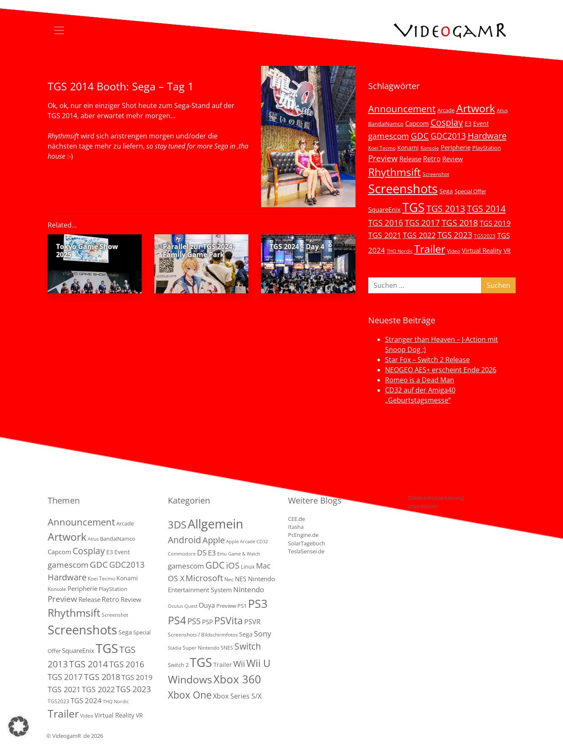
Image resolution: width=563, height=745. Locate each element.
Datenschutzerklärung (436, 497)
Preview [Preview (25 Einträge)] (383, 158)
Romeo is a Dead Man (419, 380)
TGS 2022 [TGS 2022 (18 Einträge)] (419, 235)
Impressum (422, 506)
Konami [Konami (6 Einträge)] (408, 148)
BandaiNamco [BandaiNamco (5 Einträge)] (386, 123)
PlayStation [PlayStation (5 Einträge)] (486, 148)
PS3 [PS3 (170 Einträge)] (257, 603)
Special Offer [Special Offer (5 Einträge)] (470, 191)
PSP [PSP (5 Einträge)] (207, 622)
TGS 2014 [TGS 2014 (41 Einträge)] (486, 208)
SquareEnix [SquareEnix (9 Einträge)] (384, 209)
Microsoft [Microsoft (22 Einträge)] (204, 578)
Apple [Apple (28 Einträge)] (213, 540)
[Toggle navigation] (59, 30)
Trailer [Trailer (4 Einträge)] (222, 665)
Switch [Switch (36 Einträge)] (247, 646)
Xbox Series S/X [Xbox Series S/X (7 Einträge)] (237, 696)
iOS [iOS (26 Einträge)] (233, 565)
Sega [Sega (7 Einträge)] (446, 191)
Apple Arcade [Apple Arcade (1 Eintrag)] (240, 542)
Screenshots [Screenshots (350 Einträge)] (403, 188)
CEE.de (296, 519)
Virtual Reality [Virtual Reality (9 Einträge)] (482, 250)
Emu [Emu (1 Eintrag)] (222, 554)
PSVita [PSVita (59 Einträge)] (228, 620)
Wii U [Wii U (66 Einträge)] (258, 663)
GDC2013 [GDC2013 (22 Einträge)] (448, 135)
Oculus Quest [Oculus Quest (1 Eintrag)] (182, 606)
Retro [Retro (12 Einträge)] (432, 158)
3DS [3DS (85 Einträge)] (177, 524)
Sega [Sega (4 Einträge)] (246, 634)
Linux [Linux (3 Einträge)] (248, 566)
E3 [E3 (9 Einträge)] (212, 553)
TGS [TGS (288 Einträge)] (201, 662)
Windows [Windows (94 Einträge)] (190, 679)
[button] (18, 726)
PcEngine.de (303, 535)
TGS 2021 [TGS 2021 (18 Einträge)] (384, 235)
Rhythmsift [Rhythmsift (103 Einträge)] (394, 172)
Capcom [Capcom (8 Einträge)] (417, 123)
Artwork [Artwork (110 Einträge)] (475, 108)
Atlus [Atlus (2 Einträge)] (502, 111)
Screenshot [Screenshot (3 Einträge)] (436, 174)
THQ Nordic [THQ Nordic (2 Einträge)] (399, 251)
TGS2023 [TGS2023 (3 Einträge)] (485, 236)
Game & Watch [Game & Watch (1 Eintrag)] (244, 554)
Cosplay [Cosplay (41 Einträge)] (447, 122)
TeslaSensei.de (306, 551)
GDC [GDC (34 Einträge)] (420, 135)
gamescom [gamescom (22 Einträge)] (388, 135)
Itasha (296, 527)
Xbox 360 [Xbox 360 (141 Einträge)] (237, 679)
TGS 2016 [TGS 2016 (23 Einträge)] (385, 222)
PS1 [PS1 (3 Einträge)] (242, 606)
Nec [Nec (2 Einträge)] (229, 579)
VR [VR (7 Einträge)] (507, 251)
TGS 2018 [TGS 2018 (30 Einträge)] (460, 222)
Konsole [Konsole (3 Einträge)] (429, 147)
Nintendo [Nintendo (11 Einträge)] (248, 589)
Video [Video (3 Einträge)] (453, 250)
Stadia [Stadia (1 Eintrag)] (174, 648)
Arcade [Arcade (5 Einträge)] (446, 110)
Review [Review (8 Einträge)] (452, 158)
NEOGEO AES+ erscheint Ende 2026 (440, 369)
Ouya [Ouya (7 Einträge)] (207, 605)
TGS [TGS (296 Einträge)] (413, 207)
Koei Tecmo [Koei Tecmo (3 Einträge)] (382, 147)
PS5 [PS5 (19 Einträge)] (194, 621)
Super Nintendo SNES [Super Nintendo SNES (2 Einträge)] (208, 647)
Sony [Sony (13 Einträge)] (262, 634)
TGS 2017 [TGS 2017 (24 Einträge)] (422, 222)
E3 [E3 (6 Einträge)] (468, 123)
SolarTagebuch (306, 543)
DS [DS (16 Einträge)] (202, 552)
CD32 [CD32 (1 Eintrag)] (262, 542)
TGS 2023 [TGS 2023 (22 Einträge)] (454, 235)
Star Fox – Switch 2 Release (427, 359)
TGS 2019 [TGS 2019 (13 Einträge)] (495, 223)
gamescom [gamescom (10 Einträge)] (186, 566)
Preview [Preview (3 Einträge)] (226, 606)
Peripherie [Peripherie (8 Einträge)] (456, 147)
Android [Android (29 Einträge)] (184, 540)
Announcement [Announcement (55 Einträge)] (402, 108)
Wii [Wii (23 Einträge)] (239, 663)
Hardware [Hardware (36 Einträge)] (487, 135)
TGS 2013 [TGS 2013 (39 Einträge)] (445, 208)
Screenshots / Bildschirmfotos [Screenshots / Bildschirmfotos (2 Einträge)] (203, 634)
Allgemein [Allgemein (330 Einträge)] (215, 523)
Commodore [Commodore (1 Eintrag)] (182, 554)
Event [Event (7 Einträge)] (481, 123)
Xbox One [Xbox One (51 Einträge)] (190, 695)
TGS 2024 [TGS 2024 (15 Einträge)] (86, 700)
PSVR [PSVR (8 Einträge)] (252, 621)
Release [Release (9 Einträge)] (410, 158)
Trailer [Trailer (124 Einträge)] (429, 248)
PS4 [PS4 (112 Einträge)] (177, 620)
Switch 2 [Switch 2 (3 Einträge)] (178, 665)
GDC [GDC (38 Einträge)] (215, 565)
